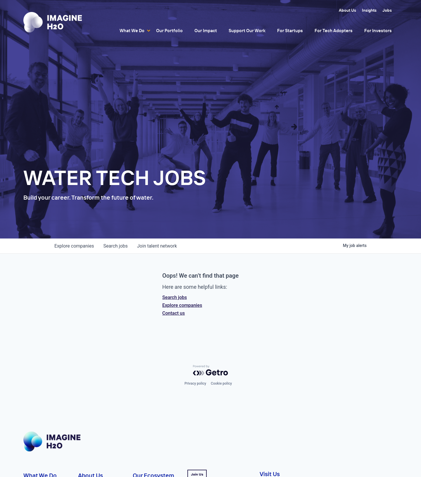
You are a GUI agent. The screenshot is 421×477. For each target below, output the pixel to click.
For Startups (290, 30)
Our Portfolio (169, 30)
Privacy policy (195, 383)
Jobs (387, 10)
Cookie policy (221, 383)
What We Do (132, 30)
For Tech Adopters (334, 30)
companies (74, 246)
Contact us (173, 313)
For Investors (378, 30)
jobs (115, 246)
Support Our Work (247, 30)
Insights (369, 10)
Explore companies (182, 305)
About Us (347, 10)
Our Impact (205, 30)
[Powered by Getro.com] (210, 370)
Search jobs (174, 297)
